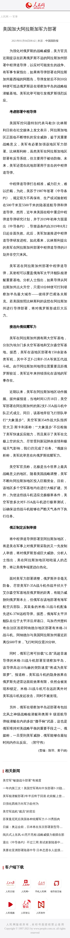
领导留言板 (56, 885)
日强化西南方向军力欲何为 (21, 803)
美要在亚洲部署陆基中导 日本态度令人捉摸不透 (34, 850)
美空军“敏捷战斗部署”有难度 (22, 780)
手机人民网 (41, 885)
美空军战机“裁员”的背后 (19, 811)
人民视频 (10, 906)
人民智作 (41, 906)
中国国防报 (51, 40)
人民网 (4, 16)
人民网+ (25, 885)
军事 (15, 16)
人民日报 (10, 885)
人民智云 (25, 906)
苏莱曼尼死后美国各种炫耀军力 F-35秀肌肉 (31, 819)
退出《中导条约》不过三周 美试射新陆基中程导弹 (36, 842)
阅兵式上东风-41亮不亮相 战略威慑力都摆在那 (33, 834)
